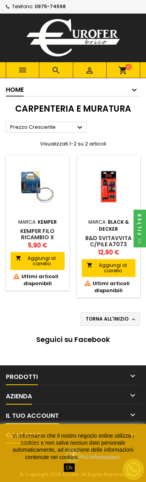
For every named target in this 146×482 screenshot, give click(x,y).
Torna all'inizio (111, 319)
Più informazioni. (101, 457)
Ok (69, 467)
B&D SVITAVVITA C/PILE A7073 (108, 241)
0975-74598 (50, 6)
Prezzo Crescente (47, 127)
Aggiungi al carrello (36, 261)
